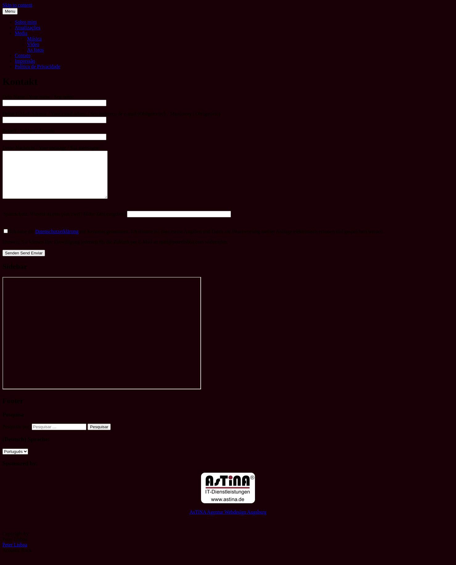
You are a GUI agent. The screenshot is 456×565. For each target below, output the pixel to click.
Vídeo (33, 44)
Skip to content (17, 5)
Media (21, 33)
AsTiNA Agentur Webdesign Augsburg (228, 521)
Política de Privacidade (37, 66)
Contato (23, 55)
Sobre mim (26, 22)
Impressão (25, 61)
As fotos (35, 49)
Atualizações (27, 27)
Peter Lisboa (14, 554)
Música (34, 38)
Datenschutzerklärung (56, 240)
